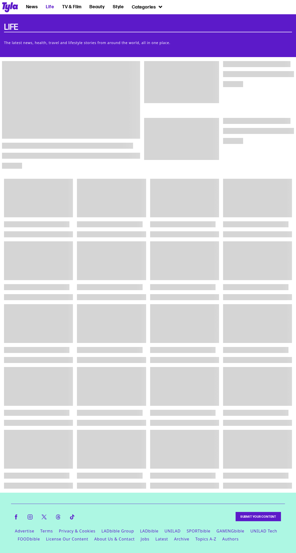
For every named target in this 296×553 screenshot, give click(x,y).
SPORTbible (199, 531)
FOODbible (29, 539)
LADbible (149, 531)
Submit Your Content (258, 516)
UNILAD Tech (263, 531)
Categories (147, 7)
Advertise (24, 531)
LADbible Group (118, 531)
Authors (230, 539)
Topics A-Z (205, 539)
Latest (161, 539)
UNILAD (172, 531)
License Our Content (67, 539)
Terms (46, 531)
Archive (181, 539)
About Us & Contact (114, 539)
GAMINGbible (230, 531)
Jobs (145, 539)
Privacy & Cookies (77, 531)
